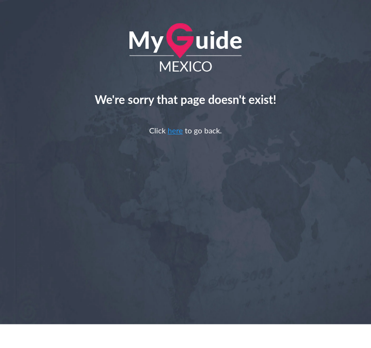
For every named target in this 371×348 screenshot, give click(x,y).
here (175, 130)
